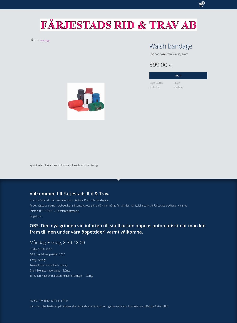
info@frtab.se (71, 211)
